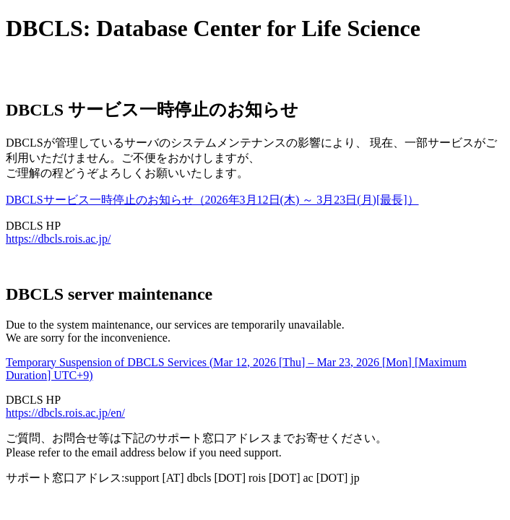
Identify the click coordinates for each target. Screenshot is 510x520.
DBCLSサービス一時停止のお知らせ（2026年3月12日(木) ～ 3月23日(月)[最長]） (212, 200)
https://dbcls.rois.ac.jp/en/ (65, 413)
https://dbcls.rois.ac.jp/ (58, 239)
